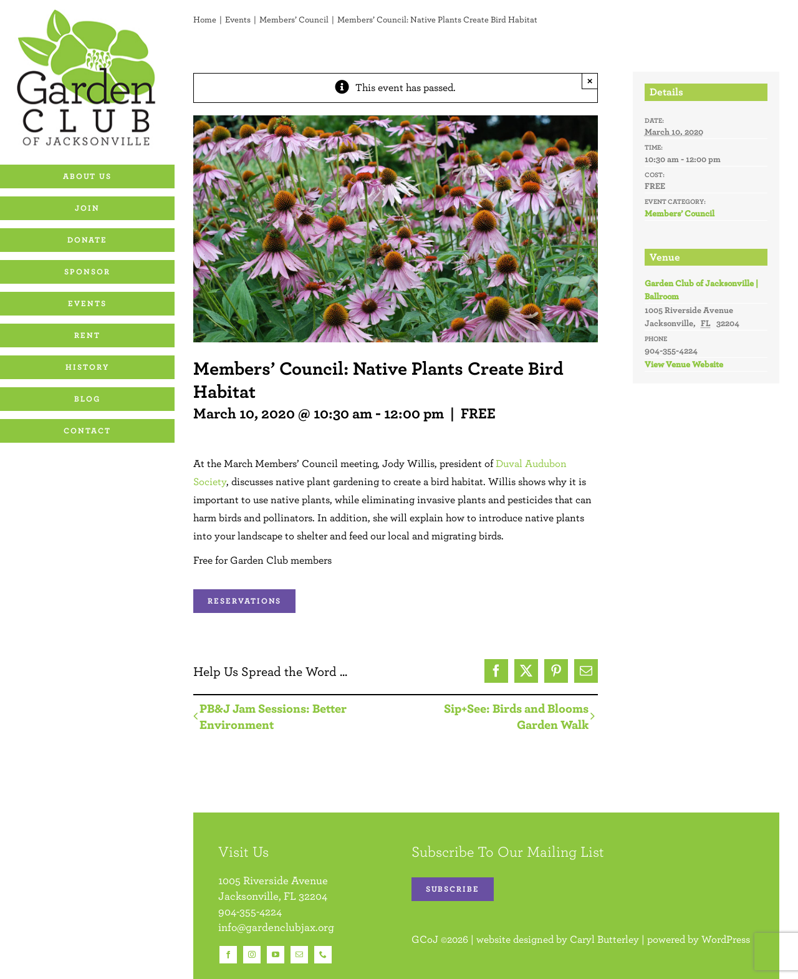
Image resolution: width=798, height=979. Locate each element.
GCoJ (424, 939)
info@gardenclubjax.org (276, 927)
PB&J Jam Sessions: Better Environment (273, 716)
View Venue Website (684, 364)
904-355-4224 (250, 911)
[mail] (299, 954)
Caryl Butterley (604, 939)
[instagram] (252, 954)
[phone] (323, 954)
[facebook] (228, 954)
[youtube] (275, 954)
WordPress (725, 939)
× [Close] (590, 80)
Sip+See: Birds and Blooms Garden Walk (516, 716)
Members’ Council (679, 213)
